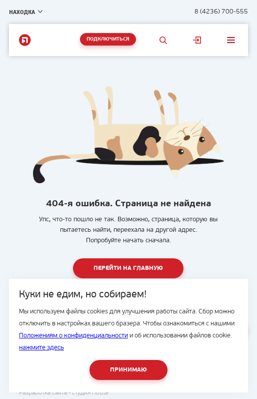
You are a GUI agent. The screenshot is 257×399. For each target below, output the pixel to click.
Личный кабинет (197, 40)
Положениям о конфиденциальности (73, 335)
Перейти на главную (128, 268)
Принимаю (128, 370)
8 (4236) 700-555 (221, 12)
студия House (90, 393)
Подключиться (108, 39)
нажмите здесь (41, 347)
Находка (22, 12)
